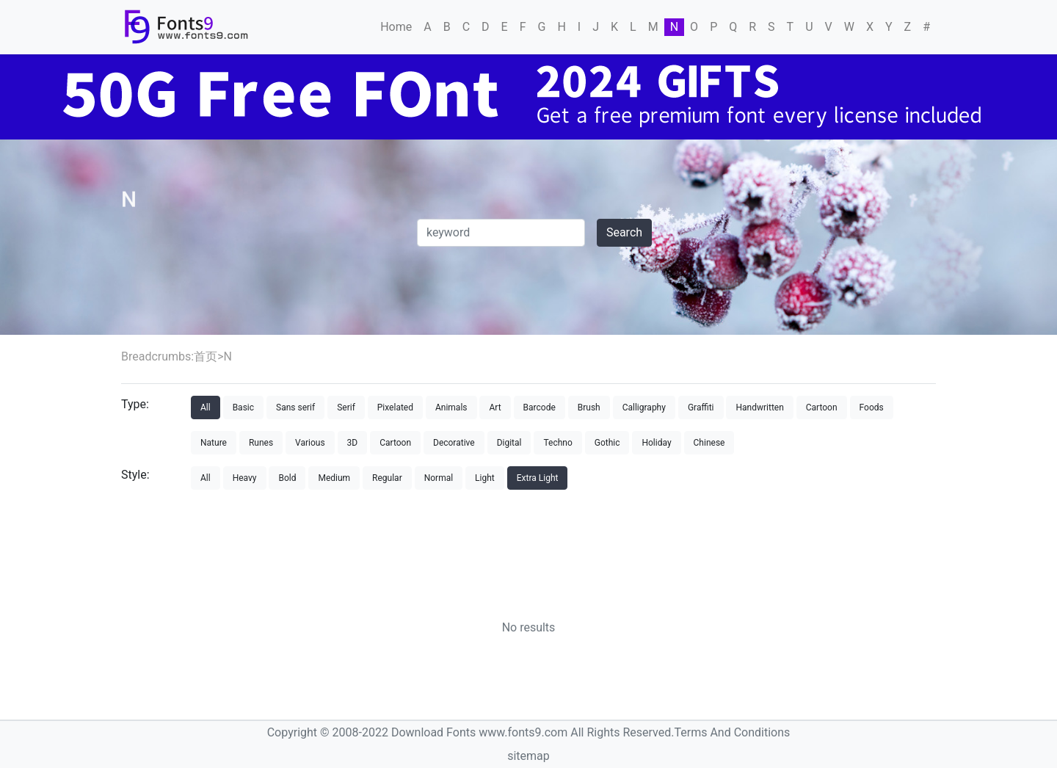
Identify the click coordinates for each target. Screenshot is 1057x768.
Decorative (454, 443)
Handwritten (759, 407)
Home (396, 27)
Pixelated (395, 407)
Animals (451, 407)
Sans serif (295, 407)
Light (485, 478)
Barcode (539, 407)
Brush (589, 407)
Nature (213, 443)
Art (495, 407)
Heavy (245, 478)
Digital (509, 443)
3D (352, 443)
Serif (346, 407)
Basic (243, 407)
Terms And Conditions (732, 732)
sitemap (528, 756)
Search (624, 232)
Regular (387, 478)
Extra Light (538, 478)
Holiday (656, 443)
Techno (557, 443)
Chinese (709, 443)
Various (310, 443)
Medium (334, 478)
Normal (438, 478)
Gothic (607, 443)
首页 (205, 356)
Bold (287, 478)
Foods (872, 407)
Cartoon (822, 407)
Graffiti (701, 407)
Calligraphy (644, 407)
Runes (261, 443)
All (205, 407)
